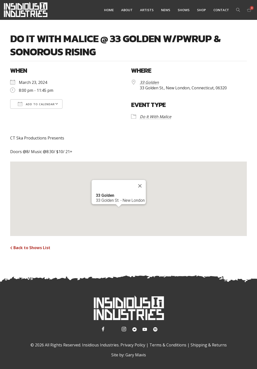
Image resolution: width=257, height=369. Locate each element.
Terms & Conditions (167, 345)
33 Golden (149, 82)
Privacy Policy (132, 345)
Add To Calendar (36, 104)
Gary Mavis (135, 355)
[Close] (140, 186)
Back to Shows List (30, 247)
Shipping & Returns (209, 345)
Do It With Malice (155, 116)
